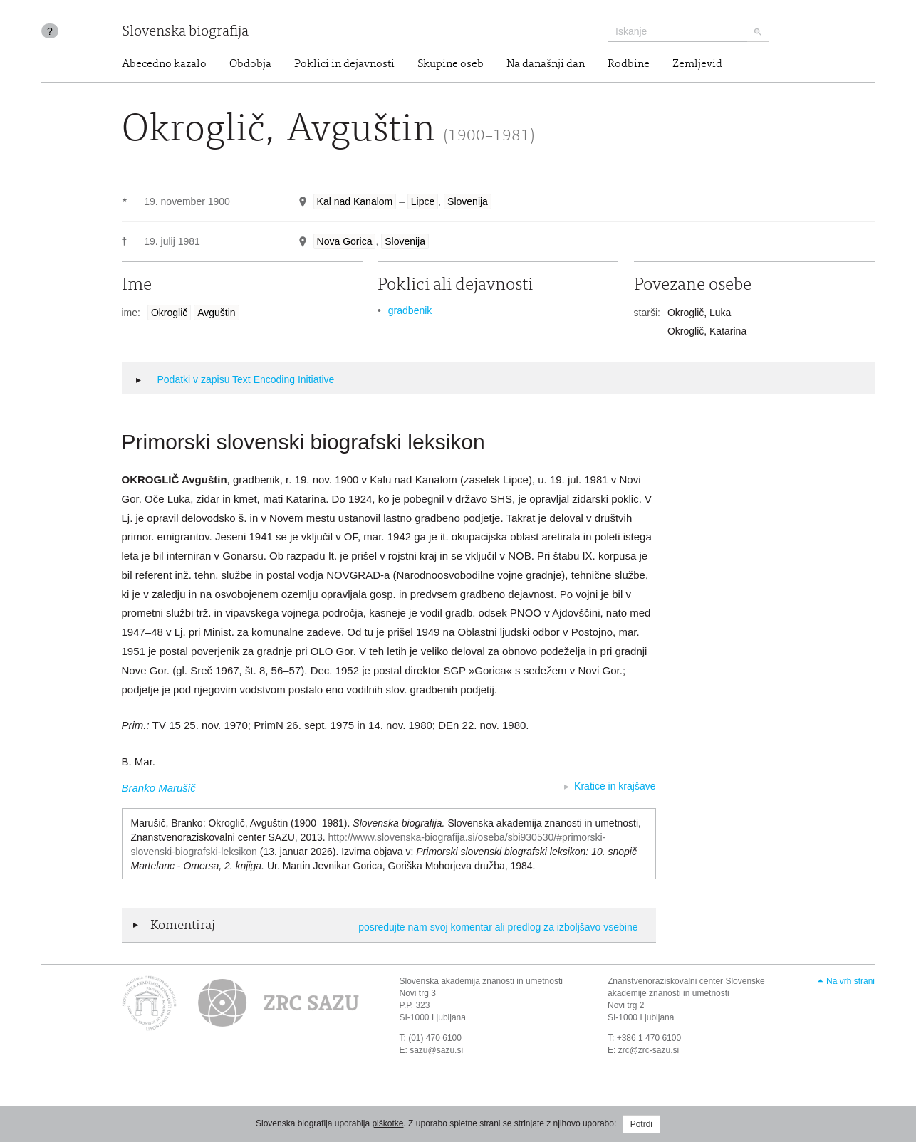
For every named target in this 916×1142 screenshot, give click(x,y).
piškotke (387, 1123)
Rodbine (629, 64)
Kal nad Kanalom (355, 201)
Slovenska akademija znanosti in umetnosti (481, 981)
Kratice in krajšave (614, 786)
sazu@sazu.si (436, 1050)
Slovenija (467, 201)
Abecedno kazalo (164, 64)
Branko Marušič (159, 788)
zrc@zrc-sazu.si (649, 1050)
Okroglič (169, 312)
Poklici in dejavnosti (344, 64)
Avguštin (216, 312)
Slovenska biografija (185, 32)
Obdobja (250, 64)
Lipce (422, 201)
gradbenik (410, 310)
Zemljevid (697, 64)
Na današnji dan (545, 64)
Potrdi (641, 1124)
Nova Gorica (345, 241)
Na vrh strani (850, 981)
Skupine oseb (450, 64)
